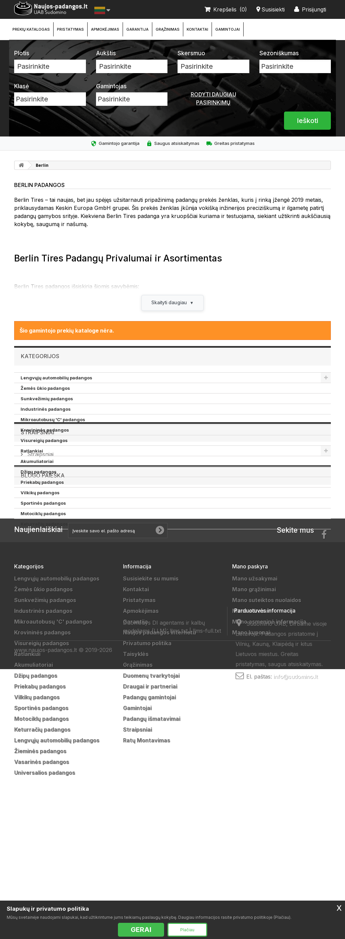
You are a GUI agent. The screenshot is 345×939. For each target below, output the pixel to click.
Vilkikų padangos (40, 493)
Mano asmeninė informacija (269, 744)
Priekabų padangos (42, 482)
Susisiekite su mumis (151, 701)
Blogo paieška (43, 598)
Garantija (137, 29)
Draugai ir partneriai (150, 809)
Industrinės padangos (46, 409)
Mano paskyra (250, 689)
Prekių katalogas (31, 29)
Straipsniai (37, 549)
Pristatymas (70, 29)
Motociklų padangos (43, 514)
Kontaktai (197, 29)
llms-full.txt (207, 885)
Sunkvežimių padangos (47, 399)
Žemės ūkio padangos (45, 388)
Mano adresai (250, 733)
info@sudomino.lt (296, 850)
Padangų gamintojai (149, 820)
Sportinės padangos (43, 503)
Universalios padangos (44, 895)
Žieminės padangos (40, 874)
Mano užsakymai (254, 701)
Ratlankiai (32, 451)
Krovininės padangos (45, 430)
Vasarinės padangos (41, 884)
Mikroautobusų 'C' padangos (53, 419)
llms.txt (179, 885)
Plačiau (187, 929)
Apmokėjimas (105, 29)
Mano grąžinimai (254, 712)
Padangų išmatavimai (151, 841)
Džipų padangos (39, 472)
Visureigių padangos (44, 440)
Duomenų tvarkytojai (151, 798)
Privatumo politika (147, 766)
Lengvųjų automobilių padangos (56, 378)
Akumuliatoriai (37, 461)
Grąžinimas (168, 29)
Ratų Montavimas (146, 863)
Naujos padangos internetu (159, 755)
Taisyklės (136, 777)
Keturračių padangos (44, 524)
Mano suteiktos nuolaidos (266, 723)
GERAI (141, 930)
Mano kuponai (251, 755)
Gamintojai (227, 29)
